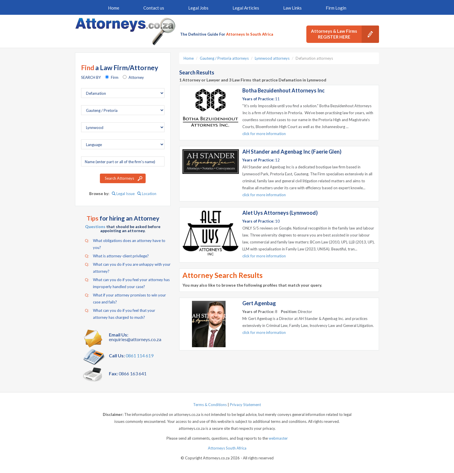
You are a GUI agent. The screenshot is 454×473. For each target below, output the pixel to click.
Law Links (292, 7)
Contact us (153, 7)
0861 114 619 (139, 355)
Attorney (136, 77)
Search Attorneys (119, 178)
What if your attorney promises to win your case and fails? (125, 298)
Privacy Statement (245, 404)
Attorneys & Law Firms (345, 34)
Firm (114, 77)
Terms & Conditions (210, 404)
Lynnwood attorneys (272, 58)
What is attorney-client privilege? (117, 255)
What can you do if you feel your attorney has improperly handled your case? (127, 282)
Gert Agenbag (259, 303)
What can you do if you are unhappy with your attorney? (128, 267)
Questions (95, 226)
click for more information (264, 133)
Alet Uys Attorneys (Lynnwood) (280, 213)
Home (113, 7)
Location (146, 193)
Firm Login (336, 7)
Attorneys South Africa (227, 448)
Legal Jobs (198, 7)
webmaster (278, 438)
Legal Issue (123, 193)
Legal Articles (246, 7)
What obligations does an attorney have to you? (125, 243)
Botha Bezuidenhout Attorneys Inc (283, 90)
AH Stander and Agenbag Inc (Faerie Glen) (291, 151)
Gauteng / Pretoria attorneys (224, 58)
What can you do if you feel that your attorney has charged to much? (120, 313)
